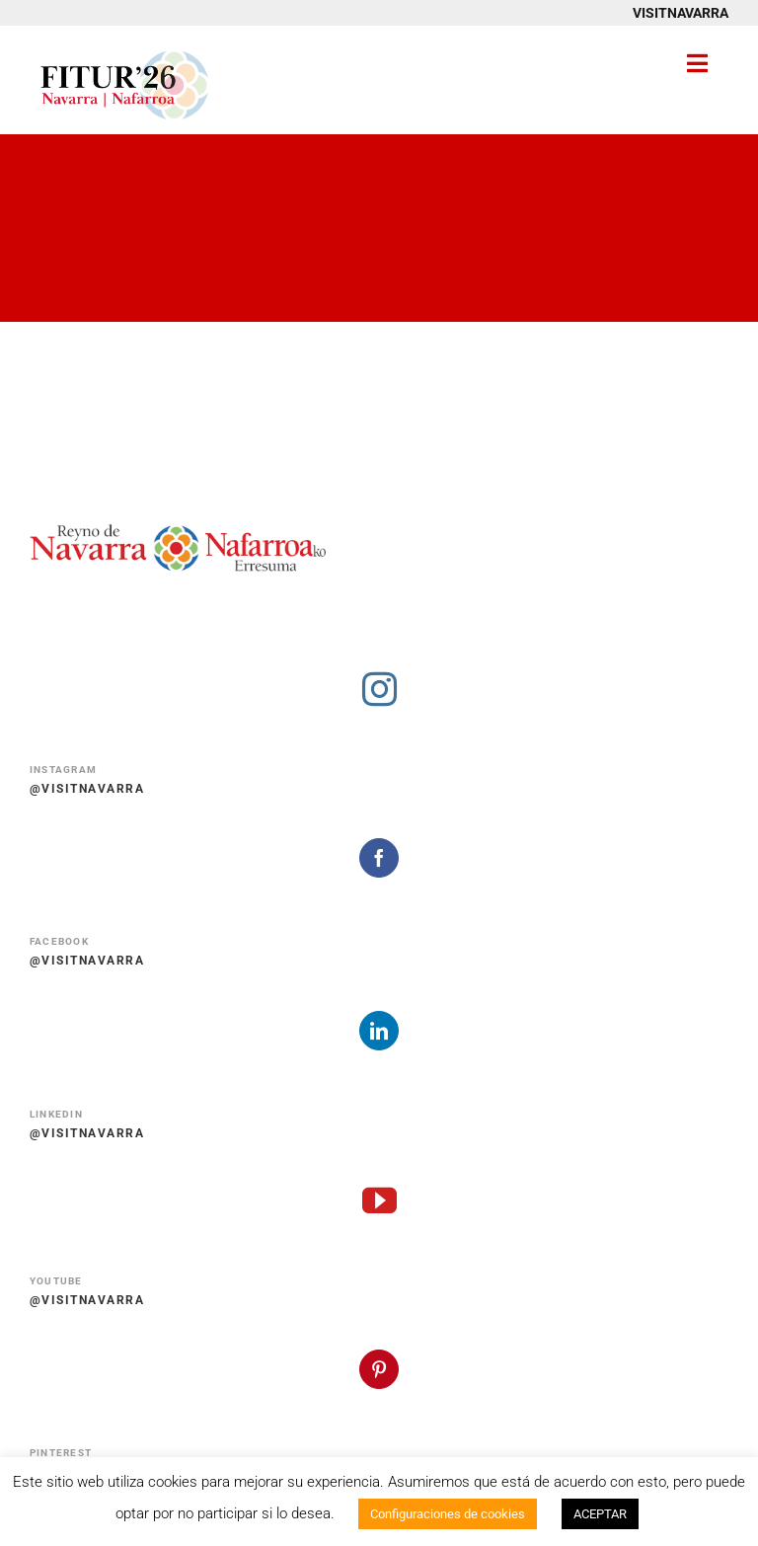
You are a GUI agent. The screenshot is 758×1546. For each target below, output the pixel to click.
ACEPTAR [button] (600, 1514)
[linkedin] (379, 1030)
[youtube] (379, 1200)
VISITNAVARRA (680, 13)
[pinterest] (379, 1369)
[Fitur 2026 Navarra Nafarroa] (124, 48)
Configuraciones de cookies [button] (447, 1514)
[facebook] (379, 858)
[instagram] (379, 688)
